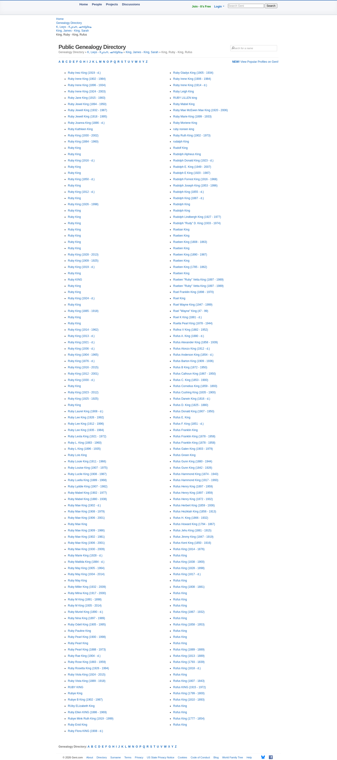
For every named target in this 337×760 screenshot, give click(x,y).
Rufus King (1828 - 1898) (189, 568)
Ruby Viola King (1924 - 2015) (87, 674)
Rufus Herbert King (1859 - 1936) (194, 505)
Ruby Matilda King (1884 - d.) (86, 561)
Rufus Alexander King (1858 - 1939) (195, 342)
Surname (115, 757)
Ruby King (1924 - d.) (81, 298)
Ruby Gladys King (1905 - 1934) (193, 72)
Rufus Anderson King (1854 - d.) (193, 354)
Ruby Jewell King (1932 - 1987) (87, 110)
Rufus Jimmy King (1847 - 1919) (193, 536)
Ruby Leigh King (183, 91)
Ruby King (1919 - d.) (81, 267)
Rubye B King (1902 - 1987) (85, 699)
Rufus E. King (181, 417)
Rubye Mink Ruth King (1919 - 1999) (91, 718)
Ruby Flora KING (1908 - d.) (85, 731)
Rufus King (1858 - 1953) (189, 624)
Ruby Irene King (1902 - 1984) (87, 78)
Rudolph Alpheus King (187, 154)
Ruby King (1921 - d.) (81, 342)
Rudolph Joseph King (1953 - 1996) (195, 185)
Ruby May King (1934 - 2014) (86, 574)
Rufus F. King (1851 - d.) (188, 423)
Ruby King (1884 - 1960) (83, 141)
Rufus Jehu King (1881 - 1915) (192, 530)
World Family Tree (232, 757)
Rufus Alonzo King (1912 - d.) (191, 348)
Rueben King (181, 235)
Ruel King (179, 298)
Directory (102, 757)
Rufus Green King (184, 455)
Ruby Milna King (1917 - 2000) (87, 593)
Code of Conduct (200, 757)
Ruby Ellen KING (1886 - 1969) (87, 712)
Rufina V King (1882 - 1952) (190, 329)
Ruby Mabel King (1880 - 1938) (87, 499)
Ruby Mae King (77, 524)
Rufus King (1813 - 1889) (189, 656)
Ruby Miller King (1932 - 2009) (87, 586)
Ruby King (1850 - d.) (81, 179)
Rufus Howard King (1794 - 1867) (194, 524)
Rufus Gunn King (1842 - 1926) (192, 467)
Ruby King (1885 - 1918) (83, 311)
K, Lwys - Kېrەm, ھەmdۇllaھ (74, 27)
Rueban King (181, 229)
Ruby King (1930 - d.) (81, 380)
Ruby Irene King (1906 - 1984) (192, 78)
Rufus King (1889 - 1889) (189, 649)
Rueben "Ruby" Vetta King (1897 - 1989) (198, 279)
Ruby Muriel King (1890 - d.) (85, 612)
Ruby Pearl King (78, 643)
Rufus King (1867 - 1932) (189, 612)
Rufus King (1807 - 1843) (189, 681)
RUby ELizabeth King (81, 706)
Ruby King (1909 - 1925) (83, 260)
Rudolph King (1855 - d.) (188, 192)
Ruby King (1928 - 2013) (83, 254)
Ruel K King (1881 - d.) (187, 317)
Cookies (182, 757)
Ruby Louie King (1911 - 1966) (87, 461)
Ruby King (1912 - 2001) (83, 373)
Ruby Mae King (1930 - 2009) (86, 549)
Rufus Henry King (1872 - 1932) (193, 499)
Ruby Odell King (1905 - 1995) (87, 624)
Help (249, 757)
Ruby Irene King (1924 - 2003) (87, 91)
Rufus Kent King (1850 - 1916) (192, 542)
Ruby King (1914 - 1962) (83, 329)
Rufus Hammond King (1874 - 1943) (195, 474)
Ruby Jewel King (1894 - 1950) (87, 104)
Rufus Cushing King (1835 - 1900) (194, 392)
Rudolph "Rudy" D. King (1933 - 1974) (197, 223)
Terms (127, 757)
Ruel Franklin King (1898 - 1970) (193, 292)
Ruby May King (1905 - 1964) (86, 568)
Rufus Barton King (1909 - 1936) (193, 361)
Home (83, 4)
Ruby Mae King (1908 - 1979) (86, 511)
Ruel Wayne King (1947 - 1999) (192, 304)
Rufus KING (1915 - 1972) (189, 687)
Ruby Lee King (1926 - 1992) (86, 417)
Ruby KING (75, 279)
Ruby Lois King (77, 455)
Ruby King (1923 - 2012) (83, 392)
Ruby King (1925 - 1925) (83, 398)
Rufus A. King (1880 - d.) (188, 336)
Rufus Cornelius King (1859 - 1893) (195, 386)
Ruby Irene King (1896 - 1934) (87, 85)
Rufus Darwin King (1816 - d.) (191, 398)
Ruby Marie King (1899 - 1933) (192, 116)
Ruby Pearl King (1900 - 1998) (87, 637)
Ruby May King (77, 580)
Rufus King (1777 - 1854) (189, 718)
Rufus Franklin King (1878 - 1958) (194, 436)
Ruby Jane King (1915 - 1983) (86, 97)
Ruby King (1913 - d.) (81, 336)
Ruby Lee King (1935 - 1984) (86, 430)
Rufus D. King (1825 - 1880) (190, 405)
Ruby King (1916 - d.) (81, 160)
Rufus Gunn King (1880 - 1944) (192, 461)
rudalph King (181, 141)
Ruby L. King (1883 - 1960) (85, 442)
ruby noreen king (183, 129)
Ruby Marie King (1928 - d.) (85, 555)
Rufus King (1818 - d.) (187, 668)
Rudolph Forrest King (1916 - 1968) (195, 179)
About (89, 757)
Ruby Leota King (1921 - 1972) (87, 436)
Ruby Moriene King (185, 122)
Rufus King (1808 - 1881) (189, 586)
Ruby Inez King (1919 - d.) (84, 72)
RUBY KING (75, 687)
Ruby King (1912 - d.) (81, 192)
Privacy (139, 757)
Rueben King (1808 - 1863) (190, 242)
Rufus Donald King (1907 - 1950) (193, 411)
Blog (216, 757)
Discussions (131, 4)
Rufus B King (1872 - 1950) (190, 367)
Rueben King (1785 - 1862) (190, 267)
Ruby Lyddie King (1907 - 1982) (87, 486)
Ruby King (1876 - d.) (81, 361)
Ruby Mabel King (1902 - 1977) (87, 492)
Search (271, 5)
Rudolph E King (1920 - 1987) (191, 173)
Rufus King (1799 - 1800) (189, 693)
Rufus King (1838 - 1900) (189, 561)
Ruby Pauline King (79, 630)
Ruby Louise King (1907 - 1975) (87, 467)
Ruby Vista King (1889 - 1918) (87, 681)
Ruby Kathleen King (80, 129)
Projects (112, 4)
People (97, 4)
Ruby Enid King (77, 724)
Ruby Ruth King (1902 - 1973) (191, 135)
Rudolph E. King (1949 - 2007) (192, 166)
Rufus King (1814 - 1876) (189, 549)
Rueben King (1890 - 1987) (190, 254)
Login (218, 6)
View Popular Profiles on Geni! (255, 61)
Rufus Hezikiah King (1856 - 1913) (194, 511)
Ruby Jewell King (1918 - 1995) (87, 116)
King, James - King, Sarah (72, 30)
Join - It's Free (201, 6)
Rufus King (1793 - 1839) (189, 662)
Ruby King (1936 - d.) (81, 348)
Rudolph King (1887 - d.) (188, 198)
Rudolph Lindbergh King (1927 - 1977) (197, 217)
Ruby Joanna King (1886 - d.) (86, 122)
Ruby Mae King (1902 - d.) (84, 505)
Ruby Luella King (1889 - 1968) (87, 480)
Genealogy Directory (69, 23)
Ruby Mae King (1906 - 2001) (86, 517)
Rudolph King (181, 204)
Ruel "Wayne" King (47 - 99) (190, 311)
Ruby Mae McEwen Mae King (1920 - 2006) (200, 110)
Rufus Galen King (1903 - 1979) (193, 448)
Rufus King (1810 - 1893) (189, 699)
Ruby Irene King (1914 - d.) (190, 85)
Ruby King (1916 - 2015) (83, 367)
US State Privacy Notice (160, 757)
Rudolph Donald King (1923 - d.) (193, 160)
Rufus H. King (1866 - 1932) (190, 517)
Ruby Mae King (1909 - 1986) (86, 530)
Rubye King (75, 693)
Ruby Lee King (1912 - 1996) (86, 423)
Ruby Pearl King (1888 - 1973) (87, 649)
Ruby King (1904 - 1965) (83, 354)
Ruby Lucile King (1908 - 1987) (87, 474)
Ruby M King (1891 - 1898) (85, 599)
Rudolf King (180, 148)
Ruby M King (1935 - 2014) (85, 605)
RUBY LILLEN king (185, 97)
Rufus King (180, 555)
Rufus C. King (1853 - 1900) (190, 380)
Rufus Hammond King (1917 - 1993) (195, 480)
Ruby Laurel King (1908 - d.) (85, 411)
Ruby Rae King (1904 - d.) (84, 656)
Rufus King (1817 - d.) (187, 574)
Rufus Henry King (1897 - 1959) (193, 486)
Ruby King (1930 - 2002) (83, 135)
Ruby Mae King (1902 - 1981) (86, 536)
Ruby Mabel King (183, 104)
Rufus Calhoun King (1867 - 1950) (194, 373)
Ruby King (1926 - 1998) (83, 204)
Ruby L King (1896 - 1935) (84, 448)
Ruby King (74, 148)
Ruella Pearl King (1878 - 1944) (192, 323)
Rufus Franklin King (185, 430)
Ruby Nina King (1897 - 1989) (86, 618)
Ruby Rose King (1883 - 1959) (87, 662)
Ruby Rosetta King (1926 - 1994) (88, 668)
